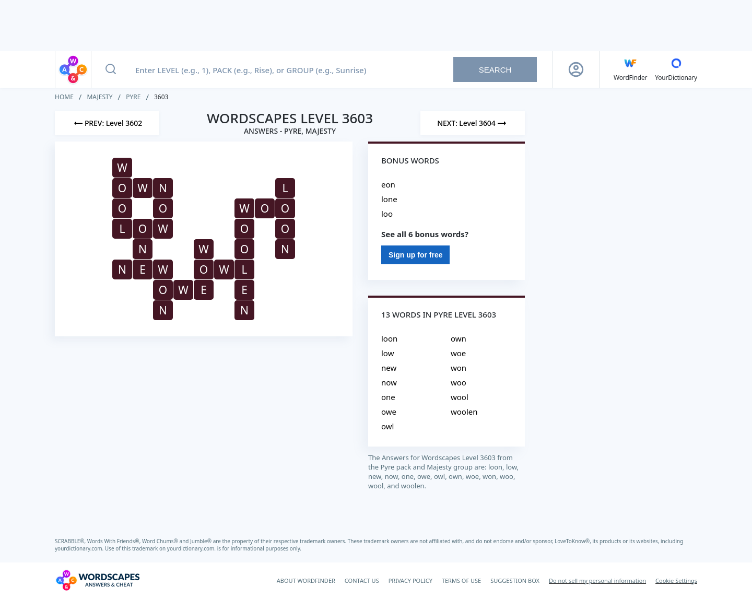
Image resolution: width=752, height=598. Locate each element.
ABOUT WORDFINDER (306, 580)
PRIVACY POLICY (410, 580)
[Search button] (110, 69)
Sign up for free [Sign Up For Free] (415, 255)
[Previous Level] (107, 123)
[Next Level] (472, 123)
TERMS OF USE (461, 580)
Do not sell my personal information (597, 580)
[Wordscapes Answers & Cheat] (97, 580)
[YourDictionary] (676, 69)
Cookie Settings (676, 580)
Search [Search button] (495, 69)
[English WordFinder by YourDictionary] (630, 69)
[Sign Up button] (576, 69)
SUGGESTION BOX (514, 580)
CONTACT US (362, 580)
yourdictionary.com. (80, 548)
